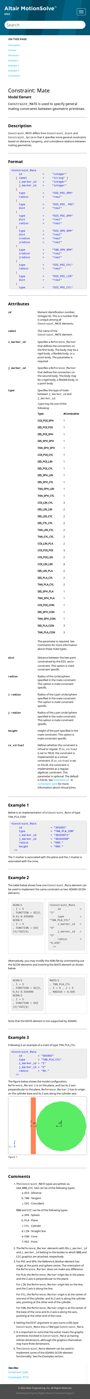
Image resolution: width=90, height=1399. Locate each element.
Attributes (13, 55)
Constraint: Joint (47, 784)
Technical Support (64, 1393)
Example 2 (13, 65)
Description (14, 45)
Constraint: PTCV (18, 1377)
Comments (14, 75)
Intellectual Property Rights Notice (34, 1393)
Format (12, 50)
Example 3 (13, 70)
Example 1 (13, 60)
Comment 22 (61, 780)
